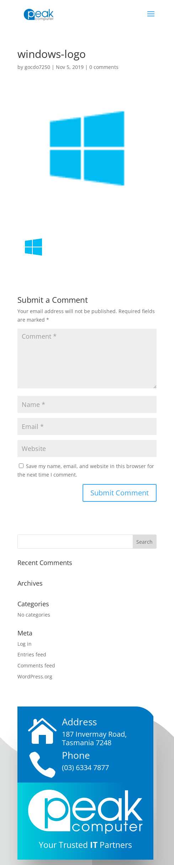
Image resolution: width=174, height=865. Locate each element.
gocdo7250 (37, 67)
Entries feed (31, 654)
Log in (24, 643)
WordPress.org (34, 676)
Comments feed (36, 665)
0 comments (103, 67)
